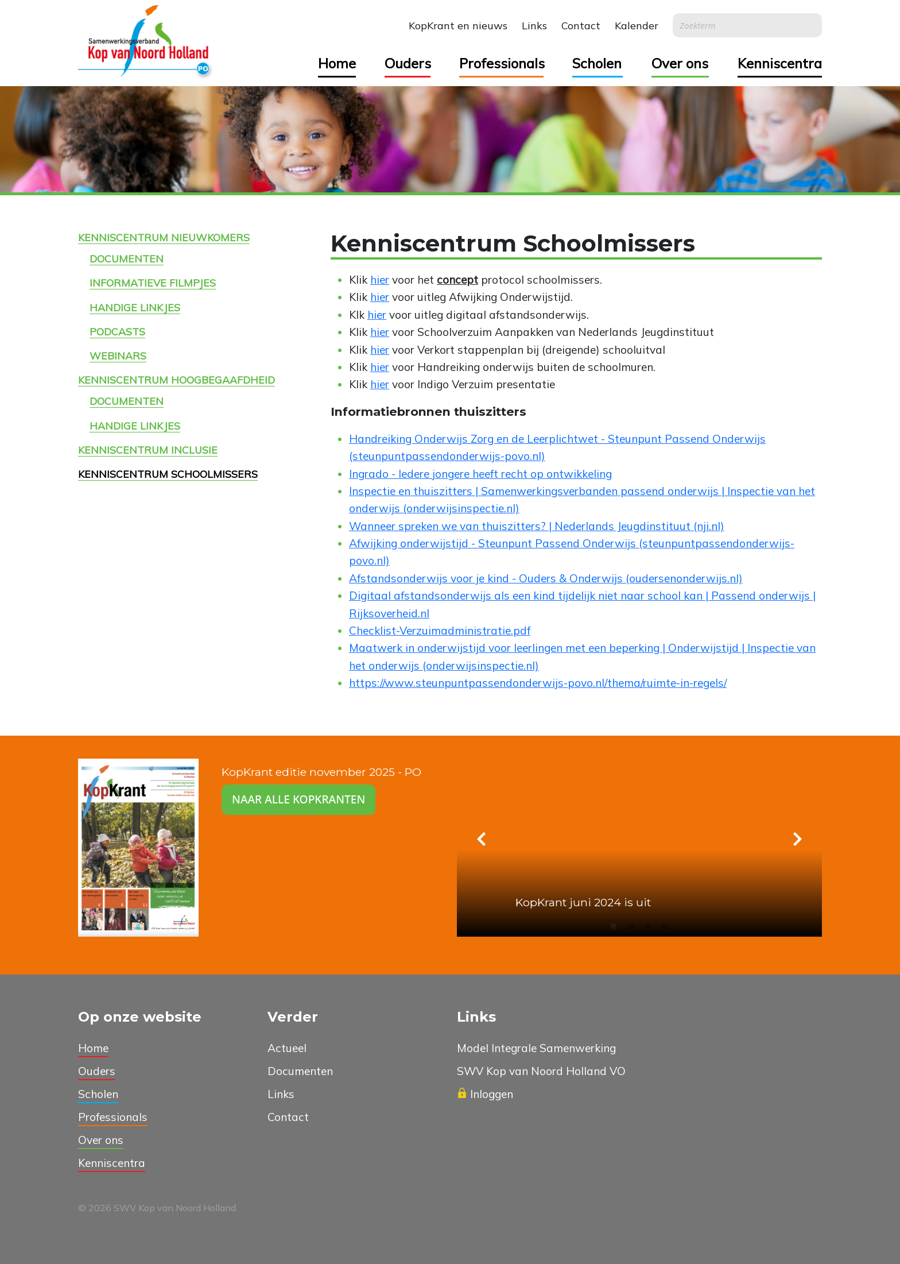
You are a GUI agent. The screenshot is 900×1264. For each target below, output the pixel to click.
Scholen (597, 63)
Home (337, 63)
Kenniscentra (780, 63)
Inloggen (485, 1094)
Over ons (679, 63)
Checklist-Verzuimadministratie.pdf (439, 630)
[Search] (747, 25)
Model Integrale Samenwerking (536, 1048)
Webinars (118, 355)
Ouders (407, 63)
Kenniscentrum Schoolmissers (168, 473)
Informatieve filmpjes (153, 282)
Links (534, 25)
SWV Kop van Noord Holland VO (541, 1071)
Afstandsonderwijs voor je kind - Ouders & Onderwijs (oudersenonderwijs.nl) (546, 578)
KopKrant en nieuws (458, 25)
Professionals (501, 63)
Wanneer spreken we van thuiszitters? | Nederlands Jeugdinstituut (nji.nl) (536, 526)
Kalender (636, 25)
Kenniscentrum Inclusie (148, 449)
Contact (580, 25)
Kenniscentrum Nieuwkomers (164, 237)
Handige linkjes (135, 307)
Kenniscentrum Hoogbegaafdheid (176, 379)
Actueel (287, 1048)
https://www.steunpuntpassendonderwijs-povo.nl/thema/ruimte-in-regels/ (538, 683)
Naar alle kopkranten (298, 799)
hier (379, 280)
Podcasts (117, 331)
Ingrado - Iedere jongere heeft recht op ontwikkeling (480, 474)
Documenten (127, 258)
